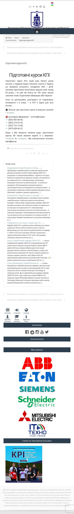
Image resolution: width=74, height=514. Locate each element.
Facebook (9, 138)
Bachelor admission (8, 318)
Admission (25, 38)
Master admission (17, 318)
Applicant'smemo (26, 318)
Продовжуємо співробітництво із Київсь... (23, 168)
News (17, 38)
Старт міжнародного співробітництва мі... (23, 263)
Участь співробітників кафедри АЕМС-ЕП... (24, 241)
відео (11, 113)
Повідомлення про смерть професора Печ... (25, 223)
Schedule (8, 311)
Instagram (22, 138)
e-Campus (17, 311)
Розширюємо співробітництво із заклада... (24, 195)
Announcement (11, 40)
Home (10, 38)
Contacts (26, 311)
